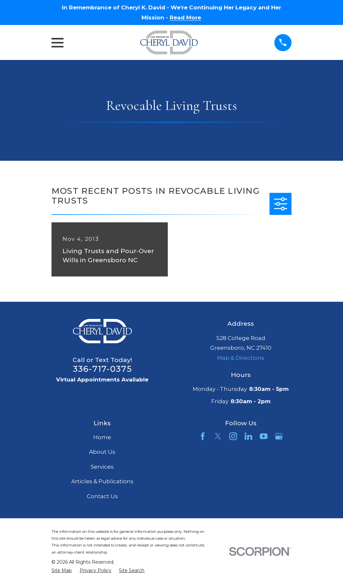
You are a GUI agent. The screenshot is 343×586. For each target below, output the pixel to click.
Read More (185, 17)
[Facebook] (203, 436)
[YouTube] (264, 436)
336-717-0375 (102, 369)
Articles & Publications (102, 481)
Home (102, 437)
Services (102, 466)
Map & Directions (240, 358)
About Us (102, 452)
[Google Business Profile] (279, 436)
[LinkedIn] (248, 436)
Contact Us (102, 496)
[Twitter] (218, 436)
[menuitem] (61, 571)
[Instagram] (233, 436)
